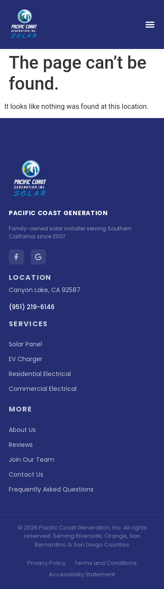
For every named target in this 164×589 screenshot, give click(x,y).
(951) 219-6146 (32, 307)
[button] (150, 24)
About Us (22, 429)
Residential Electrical (40, 373)
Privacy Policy (46, 563)
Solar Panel (25, 344)
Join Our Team (31, 459)
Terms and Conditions (105, 563)
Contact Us (26, 474)
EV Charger (25, 359)
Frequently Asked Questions (51, 489)
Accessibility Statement (82, 574)
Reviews (21, 444)
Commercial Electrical (43, 388)
